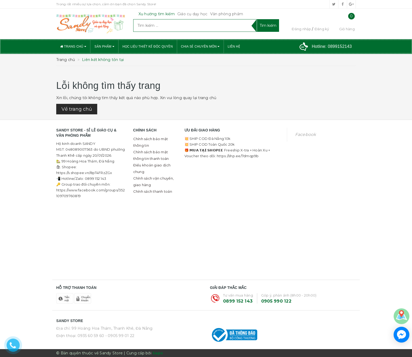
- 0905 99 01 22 (120, 335)
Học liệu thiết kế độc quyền (147, 46)
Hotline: (332, 46)
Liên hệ (234, 46)
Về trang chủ (76, 109)
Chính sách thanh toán (152, 191)
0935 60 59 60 (91, 335)
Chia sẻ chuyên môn (200, 46)
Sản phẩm (104, 46)
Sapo (157, 353)
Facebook (305, 134)
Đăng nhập (301, 29)
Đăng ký (322, 29)
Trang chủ (73, 46)
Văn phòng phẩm (226, 14)
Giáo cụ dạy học (192, 14)
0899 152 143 (238, 301)
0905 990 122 (276, 301)
